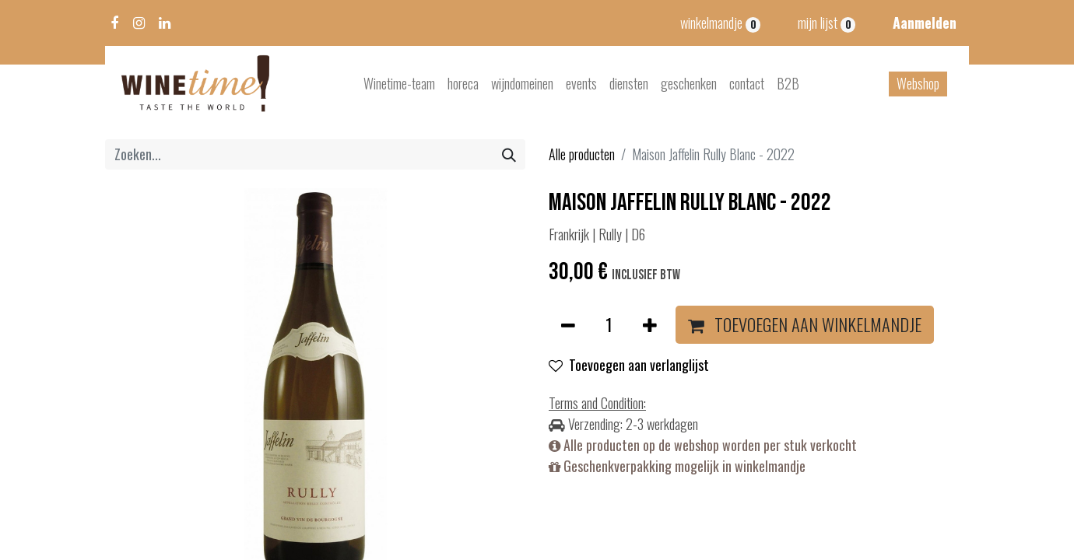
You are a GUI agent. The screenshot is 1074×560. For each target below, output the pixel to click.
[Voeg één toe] (649, 325)
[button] (805, 325)
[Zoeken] (509, 154)
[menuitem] (399, 83)
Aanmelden (924, 22)
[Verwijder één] (568, 325)
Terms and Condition (596, 403)
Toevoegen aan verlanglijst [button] (629, 365)
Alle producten (582, 154)
